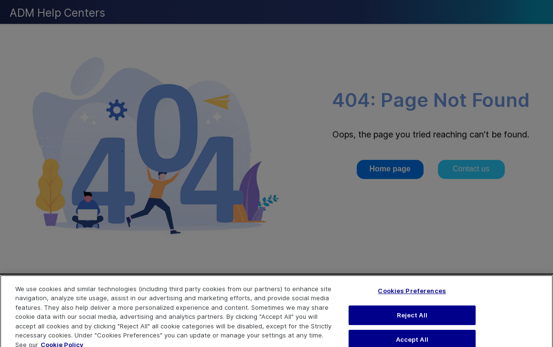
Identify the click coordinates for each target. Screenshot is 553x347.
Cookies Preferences (412, 294)
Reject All (412, 318)
